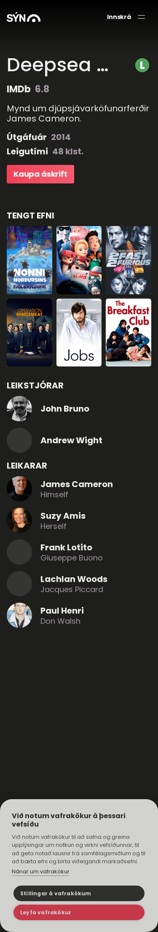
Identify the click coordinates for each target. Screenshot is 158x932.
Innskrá (119, 17)
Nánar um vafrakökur (41, 871)
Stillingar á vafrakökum (55, 893)
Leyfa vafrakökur (45, 912)
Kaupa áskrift (40, 174)
